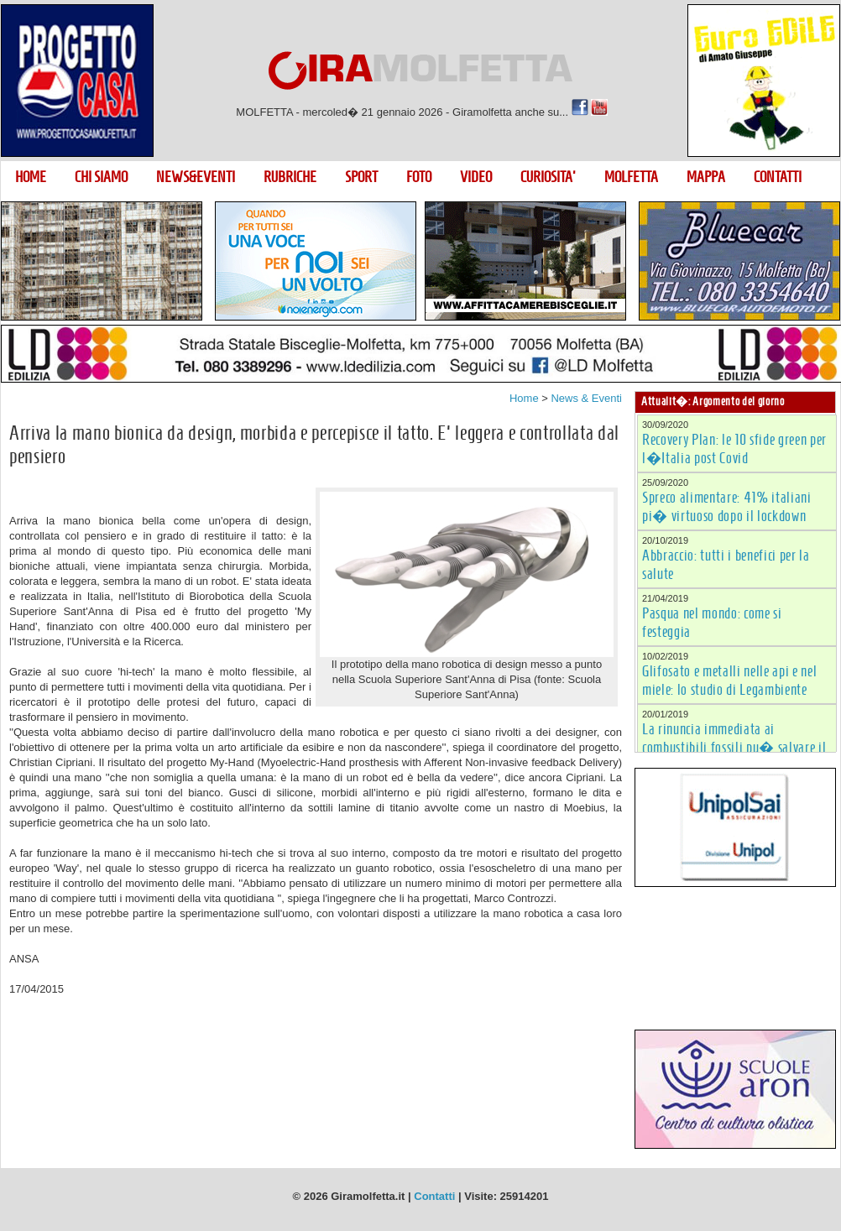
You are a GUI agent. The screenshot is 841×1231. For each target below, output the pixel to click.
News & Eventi (586, 398)
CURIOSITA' (548, 177)
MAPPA (706, 177)
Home (524, 398)
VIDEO (476, 177)
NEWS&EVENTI (195, 177)
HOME (30, 177)
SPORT (361, 177)
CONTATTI (778, 177)
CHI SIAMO (101, 177)
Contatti (434, 1196)
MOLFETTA (631, 177)
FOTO (418, 177)
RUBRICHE (290, 177)
